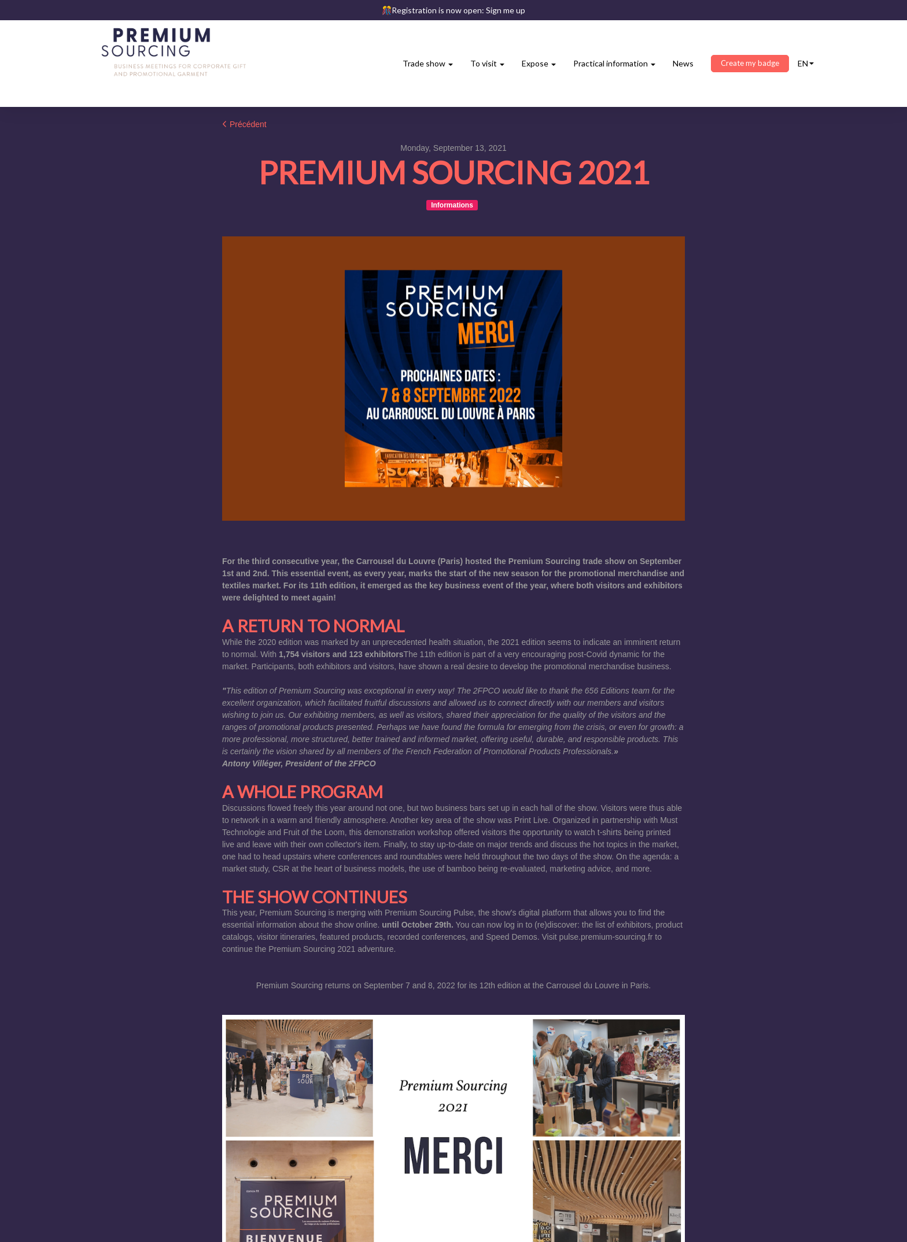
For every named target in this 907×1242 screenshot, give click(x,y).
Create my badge (750, 63)
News (683, 63)
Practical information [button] (614, 63)
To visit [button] (487, 63)
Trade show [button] (428, 63)
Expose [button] (539, 63)
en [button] (806, 63)
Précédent (244, 124)
